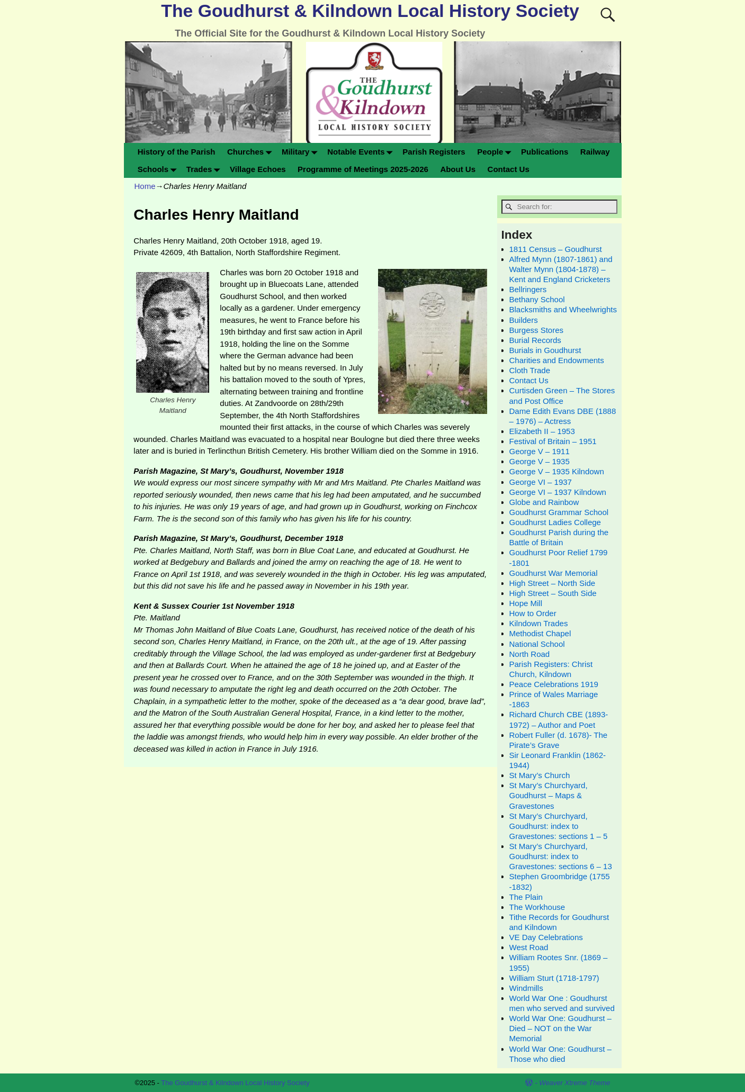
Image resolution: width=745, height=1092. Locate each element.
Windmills (526, 987)
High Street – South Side (553, 593)
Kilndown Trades (538, 623)
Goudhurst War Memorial (553, 572)
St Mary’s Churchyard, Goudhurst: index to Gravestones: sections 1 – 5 (558, 826)
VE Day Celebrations (546, 937)
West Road (529, 947)
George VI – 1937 (540, 481)
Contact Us (508, 169)
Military (301, 151)
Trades (205, 169)
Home (145, 186)
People (496, 151)
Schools (159, 169)
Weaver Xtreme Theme (574, 1083)
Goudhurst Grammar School (559, 512)
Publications (544, 151)
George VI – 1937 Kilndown (557, 492)
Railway (595, 151)
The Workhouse (537, 907)
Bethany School (537, 299)
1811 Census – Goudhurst (555, 249)
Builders (523, 319)
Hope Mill (526, 603)
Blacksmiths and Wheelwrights (563, 309)
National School (537, 643)
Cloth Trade (530, 370)
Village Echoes (258, 169)
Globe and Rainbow (544, 502)
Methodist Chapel (540, 633)
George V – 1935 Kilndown (556, 471)
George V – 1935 (539, 461)
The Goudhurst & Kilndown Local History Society (370, 11)
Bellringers (528, 289)
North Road (529, 653)
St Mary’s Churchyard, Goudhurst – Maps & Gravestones (548, 795)
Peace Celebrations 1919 (553, 684)
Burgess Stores (536, 330)
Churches (251, 151)
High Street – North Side (552, 583)
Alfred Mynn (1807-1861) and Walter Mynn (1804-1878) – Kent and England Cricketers (561, 269)
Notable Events (362, 151)
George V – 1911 (539, 451)
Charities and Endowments (556, 360)
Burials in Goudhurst (545, 350)
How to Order (532, 613)
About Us (457, 169)
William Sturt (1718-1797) (554, 977)
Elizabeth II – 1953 (542, 431)
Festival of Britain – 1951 (553, 441)
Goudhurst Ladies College (555, 522)
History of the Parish (177, 151)
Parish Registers (433, 151)
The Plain (526, 896)
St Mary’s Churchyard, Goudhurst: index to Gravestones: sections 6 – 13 (560, 856)
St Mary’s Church (539, 775)
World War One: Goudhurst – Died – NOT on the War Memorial (560, 1028)
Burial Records (535, 340)
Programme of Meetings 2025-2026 (363, 169)
